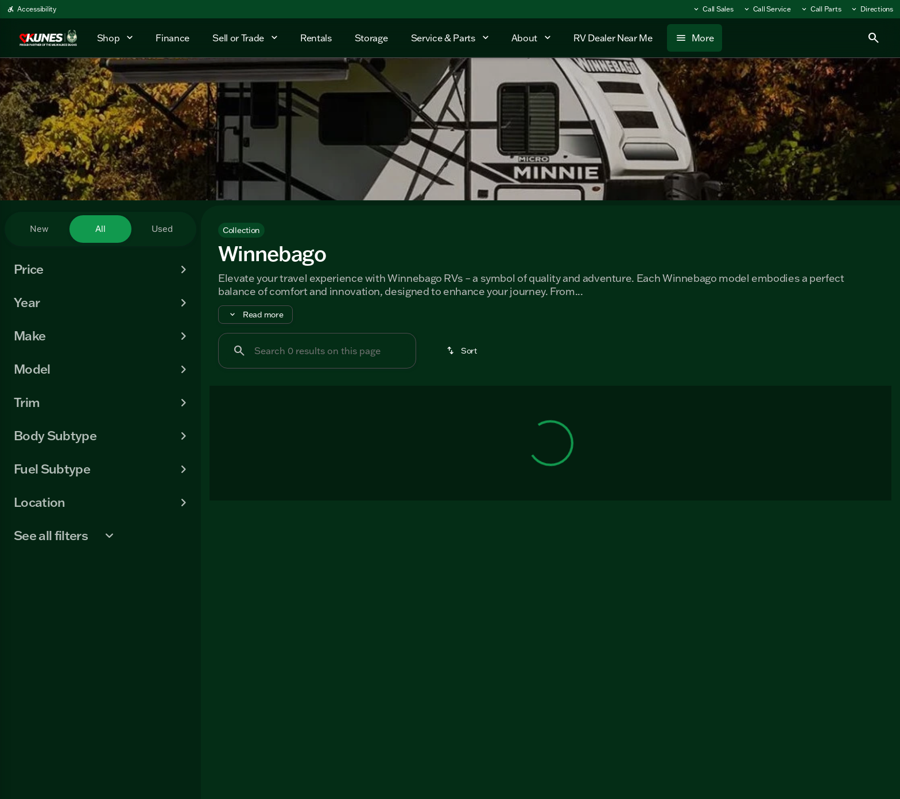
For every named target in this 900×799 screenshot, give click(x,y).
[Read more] (255, 314)
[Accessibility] (32, 9)
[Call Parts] (821, 9)
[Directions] (871, 9)
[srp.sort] (461, 351)
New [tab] (39, 228)
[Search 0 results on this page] (317, 350)
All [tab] (100, 228)
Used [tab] (162, 228)
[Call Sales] (713, 9)
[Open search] (873, 38)
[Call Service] (766, 9)
